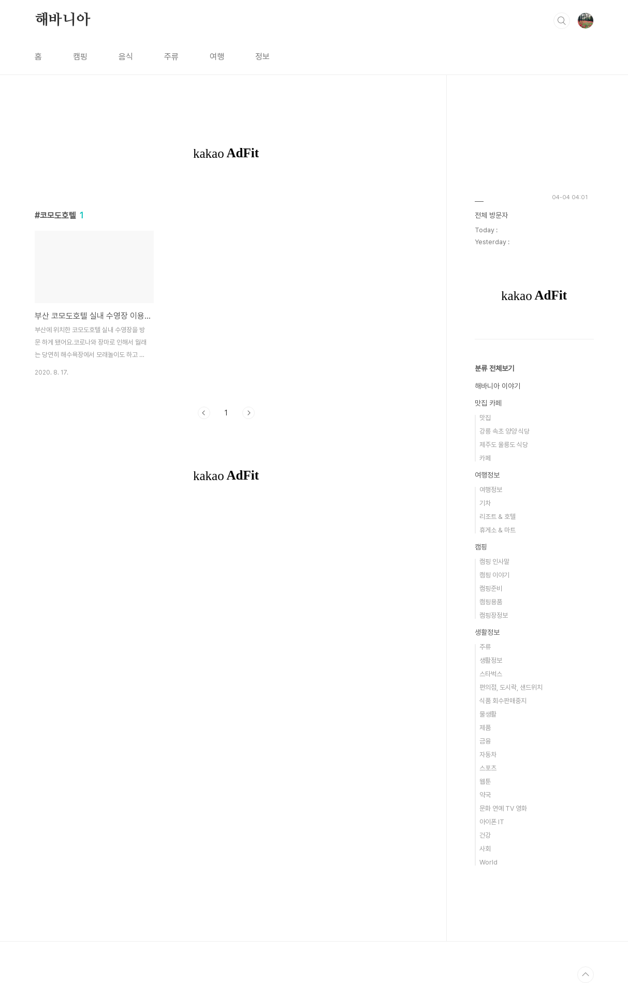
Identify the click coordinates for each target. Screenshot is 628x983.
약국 (485, 795)
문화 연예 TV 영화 (503, 808)
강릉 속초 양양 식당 (504, 431)
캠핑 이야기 (494, 575)
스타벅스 (490, 674)
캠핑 (80, 57)
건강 (485, 835)
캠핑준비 (490, 588)
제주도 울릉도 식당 (503, 445)
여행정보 (487, 475)
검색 (561, 20)
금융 (485, 741)
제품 (485, 728)
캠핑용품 (490, 602)
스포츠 (487, 768)
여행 (217, 57)
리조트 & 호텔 (497, 516)
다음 (248, 413)
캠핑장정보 (493, 615)
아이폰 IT (491, 822)
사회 (485, 849)
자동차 (487, 754)
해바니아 (62, 20)
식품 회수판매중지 (503, 701)
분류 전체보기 (494, 368)
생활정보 (487, 632)
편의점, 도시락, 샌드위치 (511, 687)
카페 (485, 458)
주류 (171, 57)
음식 (126, 57)
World (488, 862)
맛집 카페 (488, 403)
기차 (485, 503)
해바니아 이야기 (497, 386)
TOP (585, 974)
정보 (262, 57)
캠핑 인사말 (494, 561)
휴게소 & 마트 (497, 530)
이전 (204, 413)
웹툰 (485, 781)
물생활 (487, 714)
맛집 (485, 418)
